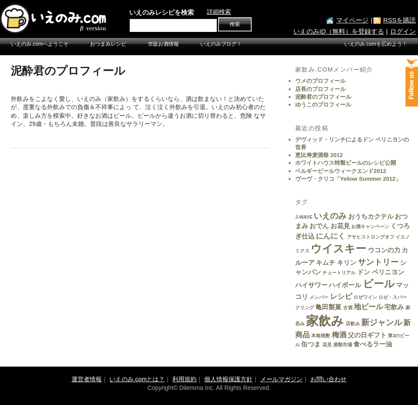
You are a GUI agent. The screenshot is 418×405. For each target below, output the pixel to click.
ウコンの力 (384, 250)
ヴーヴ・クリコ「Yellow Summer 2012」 (348, 179)
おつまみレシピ (108, 44)
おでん (319, 226)
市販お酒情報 (163, 44)
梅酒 (339, 334)
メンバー (318, 297)
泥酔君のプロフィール (323, 97)
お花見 (340, 226)
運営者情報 (87, 379)
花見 (327, 344)
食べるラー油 (372, 344)
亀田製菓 (328, 307)
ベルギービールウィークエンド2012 (340, 171)
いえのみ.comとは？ (137, 379)
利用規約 (184, 379)
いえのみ (330, 215)
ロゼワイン (365, 297)
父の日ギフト (367, 335)
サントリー (378, 262)
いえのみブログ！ (221, 44)
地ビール (368, 306)
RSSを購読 (399, 20)
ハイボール (345, 285)
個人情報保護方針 (228, 379)
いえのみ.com (54, 18)
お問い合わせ (328, 379)
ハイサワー (311, 285)
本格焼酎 (320, 335)
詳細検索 (219, 11)
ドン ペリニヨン (380, 272)
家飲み (325, 321)
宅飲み (394, 307)
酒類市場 (342, 344)
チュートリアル (339, 272)
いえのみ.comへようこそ (40, 44)
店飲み (353, 323)
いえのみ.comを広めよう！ (375, 44)
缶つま (311, 344)
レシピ (341, 296)
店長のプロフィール (320, 89)
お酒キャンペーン (370, 226)
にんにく (330, 236)
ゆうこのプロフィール (323, 104)
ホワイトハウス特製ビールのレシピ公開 (345, 163)
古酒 (347, 307)
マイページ (352, 20)
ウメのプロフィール (320, 81)
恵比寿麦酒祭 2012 (319, 155)
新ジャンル (381, 322)
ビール (379, 283)
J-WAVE (303, 217)
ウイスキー (338, 248)
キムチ (325, 262)
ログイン (403, 31)
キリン (346, 262)
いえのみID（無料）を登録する (338, 31)
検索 (235, 24)
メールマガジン (281, 379)
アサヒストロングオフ (370, 236)
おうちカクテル (370, 216)
